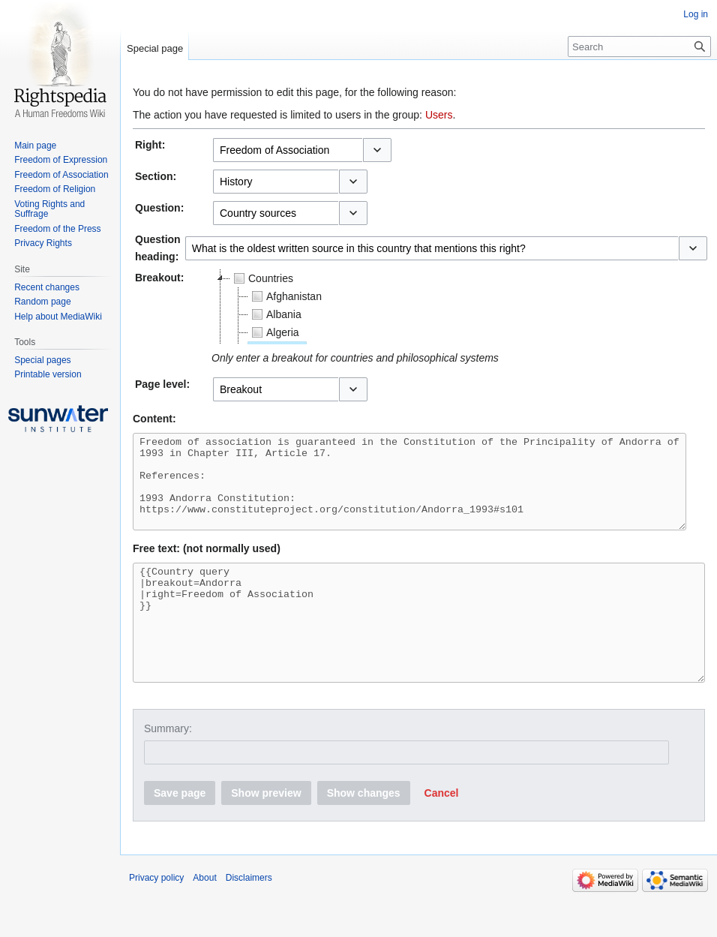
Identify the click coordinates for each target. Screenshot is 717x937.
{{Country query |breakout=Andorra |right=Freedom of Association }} (419, 652)
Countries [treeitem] (261, 278)
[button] (377, 150)
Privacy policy (156, 918)
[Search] (639, 46)
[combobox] (287, 150)
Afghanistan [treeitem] (285, 296)
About (204, 918)
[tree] (399, 306)
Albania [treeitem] (275, 314)
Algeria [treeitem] (273, 332)
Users (439, 115)
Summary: (168, 769)
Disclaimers (249, 918)
